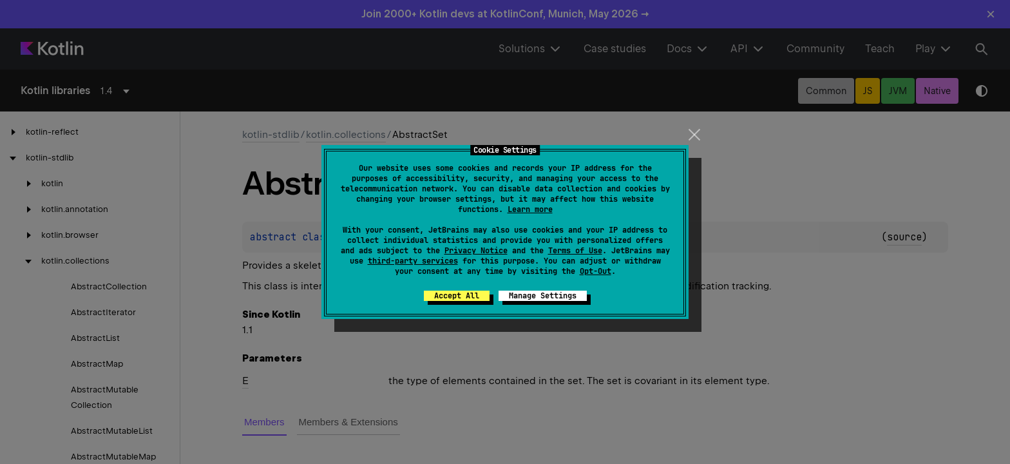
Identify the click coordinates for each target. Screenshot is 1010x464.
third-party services (413, 261)
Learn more (530, 209)
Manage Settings (542, 296)
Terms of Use (575, 251)
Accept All (456, 296)
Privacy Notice (476, 251)
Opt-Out (595, 271)
